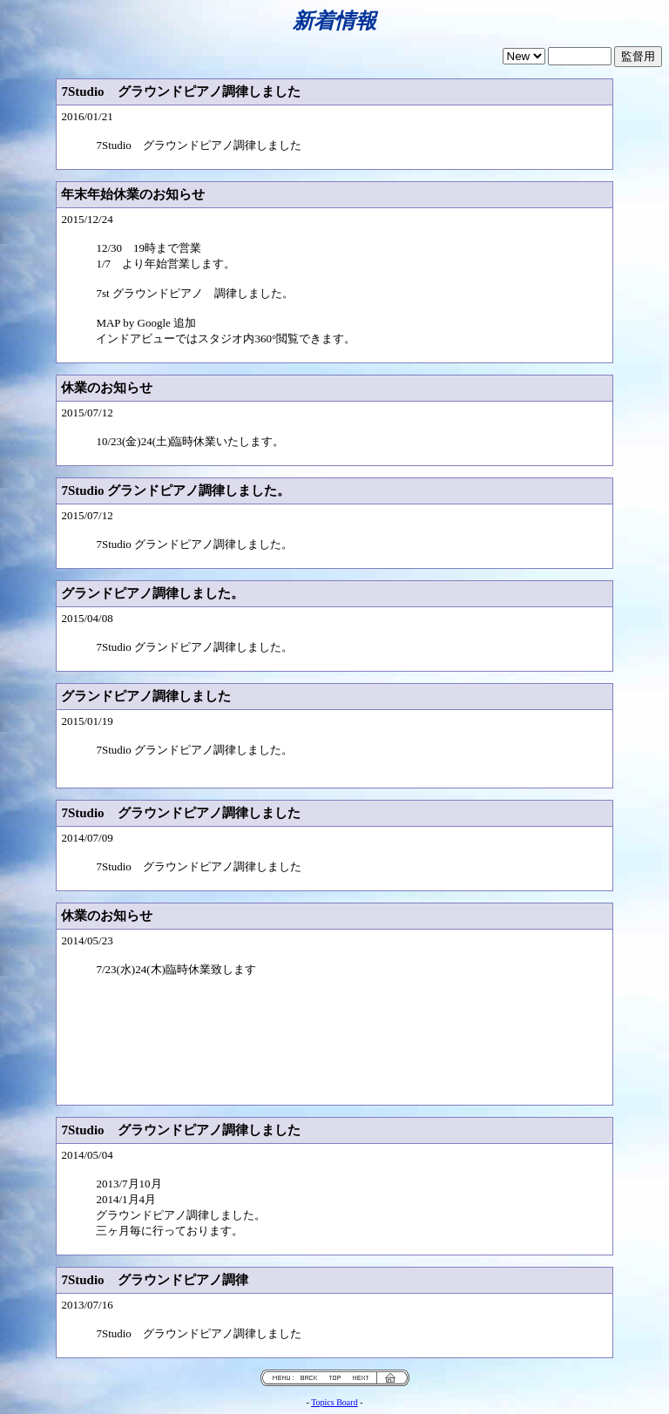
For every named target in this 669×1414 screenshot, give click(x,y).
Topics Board (334, 1402)
